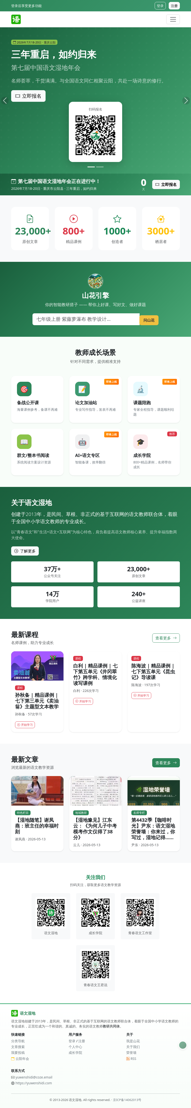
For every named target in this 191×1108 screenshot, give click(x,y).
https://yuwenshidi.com (34, 1083)
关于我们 (133, 1046)
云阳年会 (20, 1058)
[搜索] (84, 319)
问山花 (147, 319)
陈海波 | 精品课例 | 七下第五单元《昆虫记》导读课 (153, 671)
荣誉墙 (131, 1052)
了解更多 (25, 551)
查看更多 (166, 637)
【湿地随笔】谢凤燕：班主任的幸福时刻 (37, 826)
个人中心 (75, 1046)
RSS (131, 1058)
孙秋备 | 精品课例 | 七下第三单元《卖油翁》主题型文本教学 (37, 700)
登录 (160, 5)
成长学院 (75, 1052)
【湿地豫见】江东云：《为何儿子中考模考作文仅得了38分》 (95, 829)
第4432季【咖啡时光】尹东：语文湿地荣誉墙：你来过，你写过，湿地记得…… (153, 829)
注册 (174, 5)
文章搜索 (18, 1046)
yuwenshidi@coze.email (34, 1077)
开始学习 (26, 725)
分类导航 (18, 1041)
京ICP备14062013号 (127, 1100)
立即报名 (28, 96)
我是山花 (133, 1041)
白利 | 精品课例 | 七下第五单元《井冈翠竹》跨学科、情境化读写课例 (95, 674)
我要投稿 (18, 1052)
